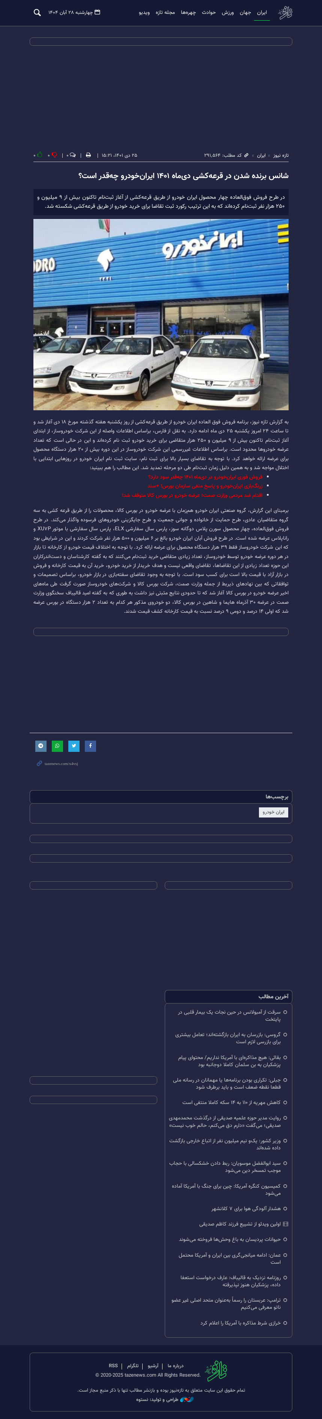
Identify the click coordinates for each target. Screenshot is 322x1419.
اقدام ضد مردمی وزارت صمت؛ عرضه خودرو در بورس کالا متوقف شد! (192, 495)
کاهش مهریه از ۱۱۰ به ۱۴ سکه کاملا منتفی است (231, 1102)
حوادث (209, 13)
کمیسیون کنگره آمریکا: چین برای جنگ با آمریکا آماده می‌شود (226, 1189)
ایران (262, 13)
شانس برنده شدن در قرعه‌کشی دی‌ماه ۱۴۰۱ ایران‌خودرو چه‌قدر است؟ (183, 176)
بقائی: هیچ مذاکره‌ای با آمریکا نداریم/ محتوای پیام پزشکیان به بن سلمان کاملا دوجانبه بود (229, 1061)
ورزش (228, 13)
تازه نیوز (284, 12)
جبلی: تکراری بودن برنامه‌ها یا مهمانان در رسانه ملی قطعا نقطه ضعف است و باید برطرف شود (227, 1084)
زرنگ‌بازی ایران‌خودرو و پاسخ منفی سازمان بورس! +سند (204, 486)
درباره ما (176, 1366)
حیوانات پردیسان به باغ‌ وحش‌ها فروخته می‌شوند (230, 1239)
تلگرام (132, 1366)
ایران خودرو (273, 812)
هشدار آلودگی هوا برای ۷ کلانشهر (246, 1208)
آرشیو (153, 1366)
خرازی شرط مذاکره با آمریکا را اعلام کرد (240, 1322)
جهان (245, 13)
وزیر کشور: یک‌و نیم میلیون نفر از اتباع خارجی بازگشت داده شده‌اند (225, 1144)
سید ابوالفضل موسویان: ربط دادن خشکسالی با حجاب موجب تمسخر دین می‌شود (225, 1167)
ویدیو (144, 13)
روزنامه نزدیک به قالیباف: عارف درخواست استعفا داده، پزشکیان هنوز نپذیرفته (231, 1281)
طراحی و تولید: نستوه (165, 1400)
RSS (113, 1366)
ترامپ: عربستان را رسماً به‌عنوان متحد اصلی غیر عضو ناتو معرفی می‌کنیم (226, 1304)
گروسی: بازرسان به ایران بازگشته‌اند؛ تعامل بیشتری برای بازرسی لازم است (228, 1038)
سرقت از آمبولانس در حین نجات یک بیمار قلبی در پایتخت (229, 1016)
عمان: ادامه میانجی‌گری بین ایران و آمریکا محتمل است (230, 1258)
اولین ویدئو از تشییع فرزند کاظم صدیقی (240, 1224)
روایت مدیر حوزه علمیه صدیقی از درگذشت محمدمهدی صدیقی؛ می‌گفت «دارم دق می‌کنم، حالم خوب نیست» (225, 1122)
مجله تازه (165, 13)
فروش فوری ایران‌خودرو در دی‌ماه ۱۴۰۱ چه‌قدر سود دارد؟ (205, 477)
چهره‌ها (188, 13)
